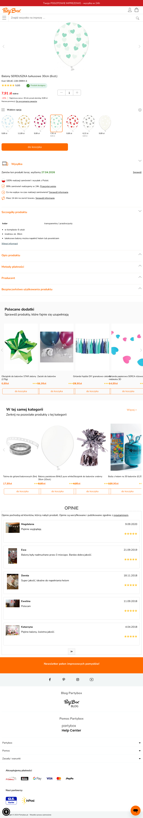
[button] (6, 812)
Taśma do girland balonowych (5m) (20, 476)
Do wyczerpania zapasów (26, 101)
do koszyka (35, 147)
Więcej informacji (10, 243)
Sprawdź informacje (58, 192)
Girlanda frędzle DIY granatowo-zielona (92, 376)
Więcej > (132, 410)
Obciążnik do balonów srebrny (87, 476)
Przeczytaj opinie (48, 186)
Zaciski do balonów (46, 376)
